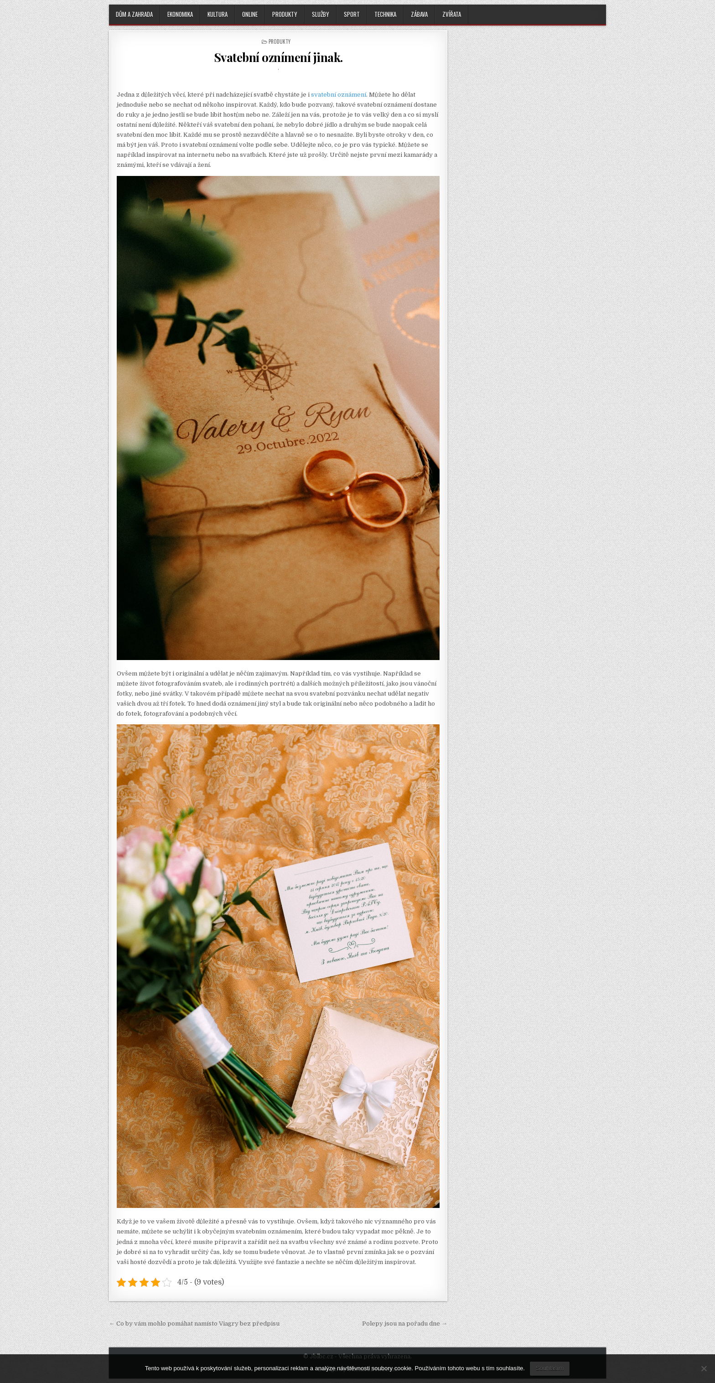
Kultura (217, 14)
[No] (703, 1368)
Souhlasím (550, 1368)
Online (250, 14)
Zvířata (451, 14)
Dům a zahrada (134, 14)
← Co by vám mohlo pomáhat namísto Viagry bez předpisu (194, 1323)
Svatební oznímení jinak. (278, 57)
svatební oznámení (338, 94)
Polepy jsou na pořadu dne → (404, 1323)
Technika (385, 14)
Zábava (419, 14)
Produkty (284, 14)
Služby (320, 14)
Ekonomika (180, 14)
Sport (352, 14)
